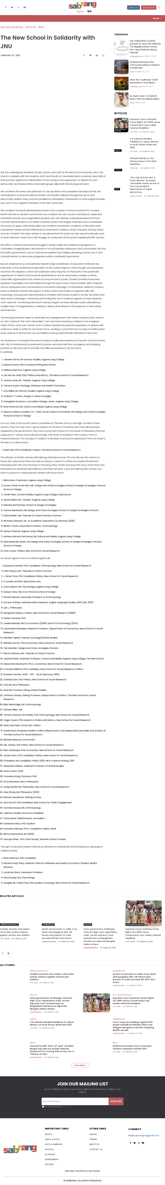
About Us (133, 8)
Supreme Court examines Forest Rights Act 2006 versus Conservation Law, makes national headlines (145, 123)
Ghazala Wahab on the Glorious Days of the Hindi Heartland (143, 161)
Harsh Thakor (136, 196)
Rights (33, 1043)
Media (41, 27)
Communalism (136, 56)
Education (31, 27)
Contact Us (148, 8)
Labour (118, 150)
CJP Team (134, 132)
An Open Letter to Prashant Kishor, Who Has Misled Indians (144, 97)
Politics (87, 924)
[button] (159, 7)
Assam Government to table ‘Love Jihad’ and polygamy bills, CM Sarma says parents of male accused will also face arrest (134, 978)
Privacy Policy (67, 1107)
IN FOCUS (120, 113)
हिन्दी (89, 11)
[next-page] (8, 953)
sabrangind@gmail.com (147, 1135)
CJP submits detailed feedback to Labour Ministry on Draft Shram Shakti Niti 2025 (144, 143)
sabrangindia (49, 941)
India (132, 72)
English (80, 11)
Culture (118, 170)
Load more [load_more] (80, 1065)
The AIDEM (134, 168)
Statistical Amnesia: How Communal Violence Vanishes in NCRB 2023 (145, 65)
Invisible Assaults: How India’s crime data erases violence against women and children (15, 932)
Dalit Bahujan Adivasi (12, 27)
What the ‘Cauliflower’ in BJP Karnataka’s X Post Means (143, 81)
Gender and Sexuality (9, 924)
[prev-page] (2, 953)
